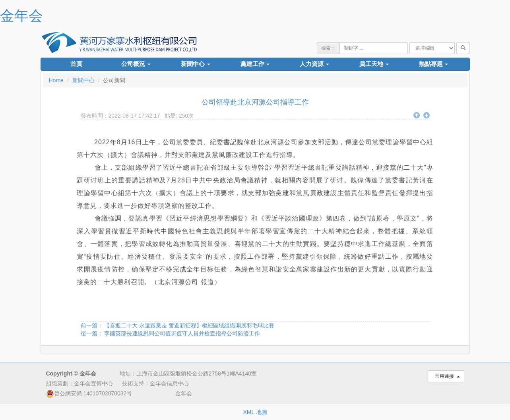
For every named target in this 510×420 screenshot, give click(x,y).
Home (56, 80)
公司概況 (136, 64)
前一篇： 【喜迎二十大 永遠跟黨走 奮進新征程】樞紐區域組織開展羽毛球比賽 (178, 325)
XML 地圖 (255, 412)
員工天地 (374, 64)
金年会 (21, 16)
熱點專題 (433, 64)
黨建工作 (255, 64)
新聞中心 (195, 64)
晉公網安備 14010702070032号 (89, 393)
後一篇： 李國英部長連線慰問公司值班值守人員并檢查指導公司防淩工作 (170, 333)
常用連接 (446, 376)
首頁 (76, 64)
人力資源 (314, 64)
